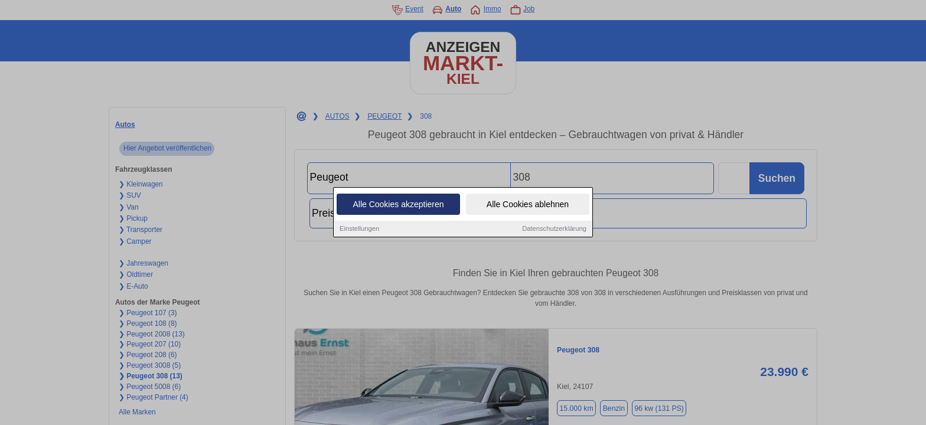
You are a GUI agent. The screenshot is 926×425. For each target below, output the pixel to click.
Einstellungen (359, 229)
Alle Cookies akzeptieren (398, 205)
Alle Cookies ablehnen (528, 205)
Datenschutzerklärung (554, 229)
